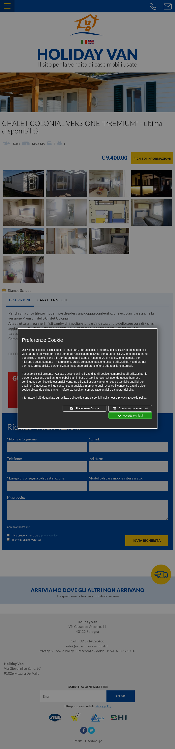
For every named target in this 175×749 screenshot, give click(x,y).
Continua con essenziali (130, 408)
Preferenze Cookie (84, 408)
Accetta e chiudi (130, 416)
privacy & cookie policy (132, 397)
